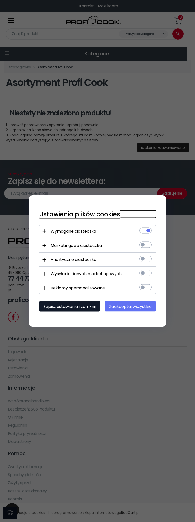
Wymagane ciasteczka (73, 231)
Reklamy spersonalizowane (78, 288)
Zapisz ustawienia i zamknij (69, 306)
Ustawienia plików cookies (79, 214)
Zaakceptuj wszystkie (130, 306)
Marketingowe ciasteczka (76, 245)
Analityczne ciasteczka (73, 260)
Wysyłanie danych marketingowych (86, 274)
